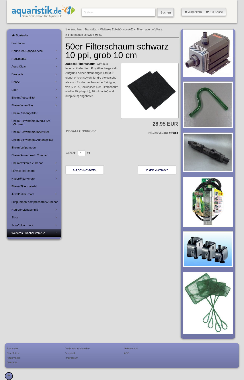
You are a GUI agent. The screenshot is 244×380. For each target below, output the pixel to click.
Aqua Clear (35, 67)
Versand (173, 133)
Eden (35, 90)
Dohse (35, 82)
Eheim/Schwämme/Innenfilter (30, 132)
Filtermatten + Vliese (149, 29)
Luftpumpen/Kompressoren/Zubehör (35, 202)
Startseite (20, 35)
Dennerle (35, 75)
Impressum (71, 357)
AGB (126, 353)
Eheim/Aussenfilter (35, 98)
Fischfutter (18, 43)
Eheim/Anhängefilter (24, 113)
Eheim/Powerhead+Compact (30, 155)
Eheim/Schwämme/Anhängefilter (32, 139)
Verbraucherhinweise (77, 348)
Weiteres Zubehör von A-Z (35, 233)
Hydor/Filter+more (35, 179)
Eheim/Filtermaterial (24, 186)
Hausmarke (35, 59)
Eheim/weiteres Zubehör (35, 163)
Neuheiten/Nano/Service (35, 51)
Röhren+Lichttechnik (35, 210)
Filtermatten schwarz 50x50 (85, 34)
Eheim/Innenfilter (35, 106)
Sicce (35, 218)
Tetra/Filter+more (35, 226)
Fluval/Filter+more (35, 171)
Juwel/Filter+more (35, 195)
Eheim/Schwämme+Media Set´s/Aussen (31, 122)
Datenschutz (131, 348)
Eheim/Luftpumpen (24, 147)
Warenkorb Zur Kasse (203, 12)
